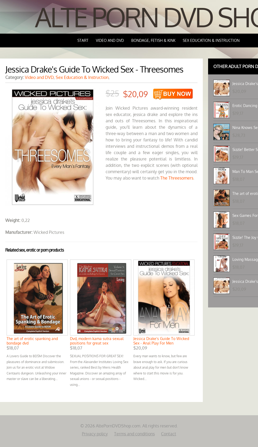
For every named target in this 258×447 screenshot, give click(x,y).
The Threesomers (176, 178)
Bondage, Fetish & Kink (153, 40)
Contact (168, 433)
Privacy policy (95, 433)
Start (82, 40)
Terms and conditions (134, 433)
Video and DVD (110, 40)
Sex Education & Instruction (211, 40)
